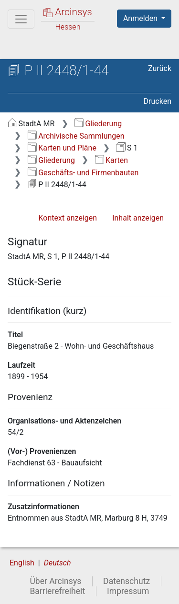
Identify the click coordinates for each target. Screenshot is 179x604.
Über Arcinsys (55, 581)
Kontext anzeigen (67, 217)
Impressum (128, 591)
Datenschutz (126, 581)
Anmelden (141, 18)
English (22, 562)
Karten (111, 160)
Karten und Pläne (62, 147)
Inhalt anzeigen (138, 217)
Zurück (159, 68)
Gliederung (98, 123)
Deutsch (57, 562)
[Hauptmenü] (21, 19)
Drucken (157, 101)
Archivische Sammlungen (76, 136)
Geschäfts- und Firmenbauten (83, 172)
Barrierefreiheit (57, 591)
